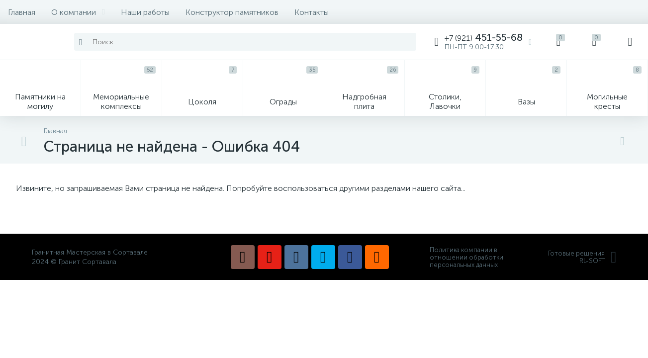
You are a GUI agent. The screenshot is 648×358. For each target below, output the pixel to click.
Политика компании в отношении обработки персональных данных (466, 257)
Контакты (311, 12)
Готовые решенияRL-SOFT (582, 257)
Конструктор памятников (231, 12)
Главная (21, 12)
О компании (78, 12)
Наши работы (145, 12)
